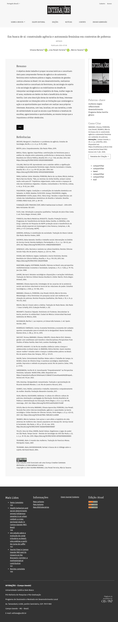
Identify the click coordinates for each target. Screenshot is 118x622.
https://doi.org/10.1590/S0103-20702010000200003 (52, 436)
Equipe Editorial (38, 22)
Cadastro (102, 3)
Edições (55, 22)
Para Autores (38, 504)
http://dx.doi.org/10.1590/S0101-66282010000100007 (35, 427)
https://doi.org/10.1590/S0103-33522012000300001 (34, 160)
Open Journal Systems (70, 497)
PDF (20, 127)
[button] (94, 166)
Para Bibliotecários (41, 507)
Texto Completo (16, 502)
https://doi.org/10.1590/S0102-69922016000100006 (35, 172)
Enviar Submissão (100, 22)
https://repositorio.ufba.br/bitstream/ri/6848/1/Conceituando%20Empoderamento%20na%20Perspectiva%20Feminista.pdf (62, 375)
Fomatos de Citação (98, 156)
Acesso (109, 3)
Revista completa (17, 569)
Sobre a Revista (17, 22)
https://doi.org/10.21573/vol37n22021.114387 (47, 403)
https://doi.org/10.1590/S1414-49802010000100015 (42, 245)
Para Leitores (38, 502)
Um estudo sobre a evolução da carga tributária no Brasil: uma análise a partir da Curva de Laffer (18, 538)
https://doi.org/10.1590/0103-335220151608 (32, 261)
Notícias (68, 22)
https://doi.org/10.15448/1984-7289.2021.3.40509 (41, 415)
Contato (82, 22)
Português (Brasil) (14, 3)
